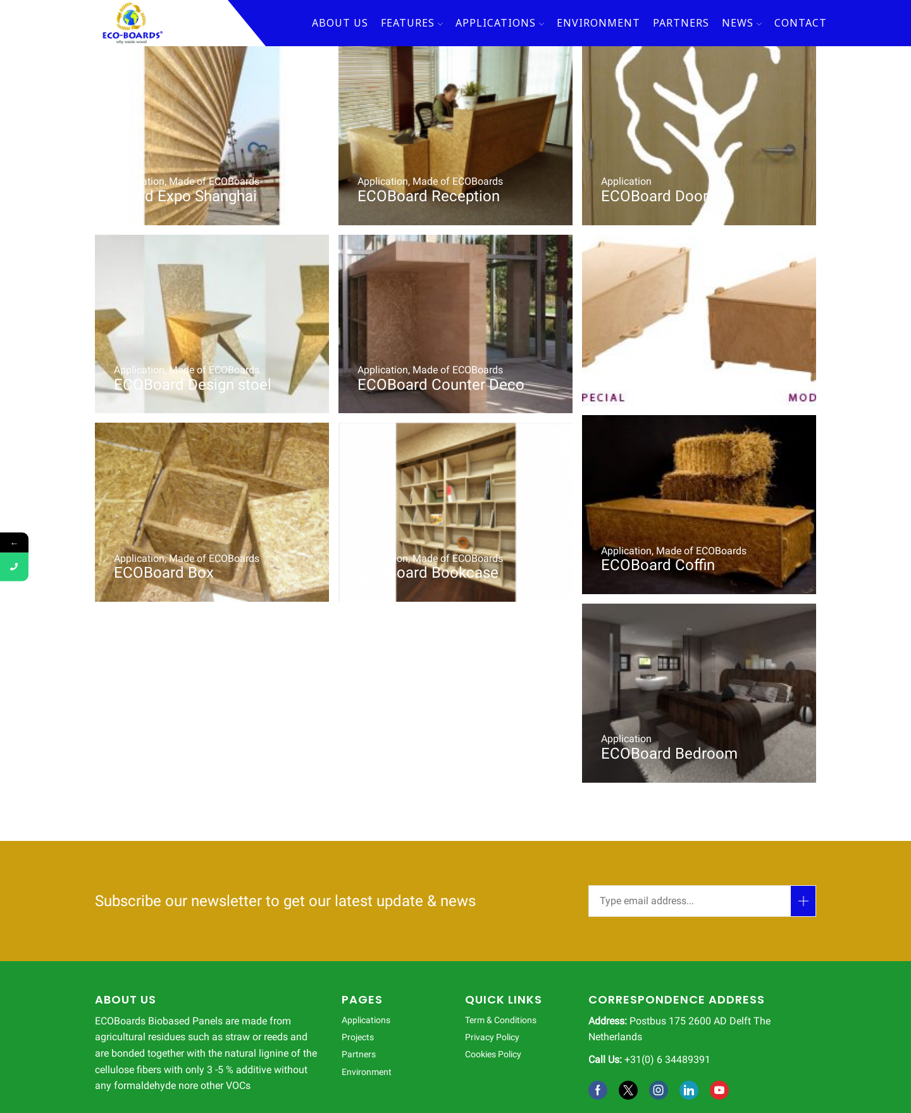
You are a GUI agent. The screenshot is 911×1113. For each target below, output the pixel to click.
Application (139, 181)
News (742, 23)
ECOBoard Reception (428, 196)
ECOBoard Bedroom (669, 753)
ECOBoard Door (654, 196)
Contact (800, 23)
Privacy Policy (492, 1037)
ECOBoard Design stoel (192, 385)
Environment (598, 23)
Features (412, 23)
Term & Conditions (500, 1020)
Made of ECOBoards (214, 181)
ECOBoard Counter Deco (440, 385)
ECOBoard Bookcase (428, 572)
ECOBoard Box (164, 572)
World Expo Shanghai (185, 196)
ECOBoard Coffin (658, 377)
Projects (358, 1037)
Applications (500, 23)
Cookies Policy (493, 1054)
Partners (681, 23)
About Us (340, 23)
